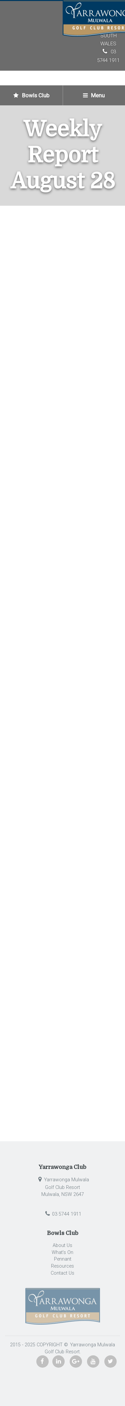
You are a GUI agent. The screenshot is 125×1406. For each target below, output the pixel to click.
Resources (62, 1266)
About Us (62, 1245)
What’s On (62, 1252)
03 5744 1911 (62, 1214)
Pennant (62, 1259)
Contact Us (62, 1273)
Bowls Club (31, 95)
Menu (94, 95)
